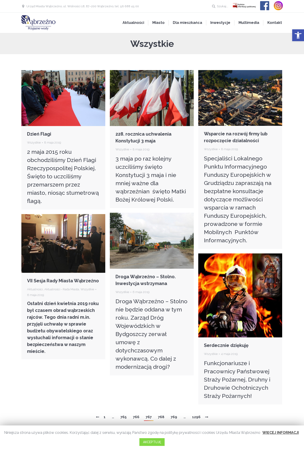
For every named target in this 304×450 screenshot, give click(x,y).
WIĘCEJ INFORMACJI (280, 432)
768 (161, 417)
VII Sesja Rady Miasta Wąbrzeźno (63, 280)
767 (149, 417)
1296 (196, 417)
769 (174, 417)
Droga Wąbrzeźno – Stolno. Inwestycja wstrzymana (146, 280)
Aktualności (35, 289)
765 (124, 417)
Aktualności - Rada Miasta (61, 289)
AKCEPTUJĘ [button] (152, 442)
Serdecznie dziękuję (226, 345)
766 (136, 417)
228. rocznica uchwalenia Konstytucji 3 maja (143, 137)
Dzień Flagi (39, 134)
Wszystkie (34, 142)
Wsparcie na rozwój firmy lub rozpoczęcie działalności (235, 137)
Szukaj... (222, 6)
